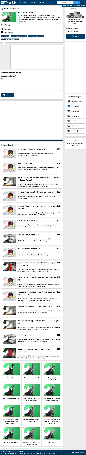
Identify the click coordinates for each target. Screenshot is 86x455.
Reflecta (5, 36)
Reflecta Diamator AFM (18, 36)
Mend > (5, 9)
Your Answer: (5, 79)
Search (33, 2)
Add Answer (7, 95)
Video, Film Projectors (36, 36)
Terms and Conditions (55, 453)
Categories (41, 2)
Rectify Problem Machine (10, 39)
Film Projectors (15, 9)
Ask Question (23, 2)
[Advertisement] (37, 57)
